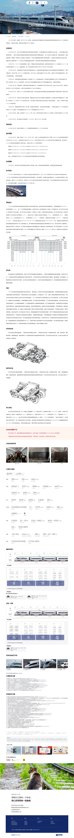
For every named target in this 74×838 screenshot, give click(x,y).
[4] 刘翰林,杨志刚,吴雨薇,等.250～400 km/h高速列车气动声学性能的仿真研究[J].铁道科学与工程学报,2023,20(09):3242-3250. (30, 700)
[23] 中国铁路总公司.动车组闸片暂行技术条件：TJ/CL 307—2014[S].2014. (20, 725)
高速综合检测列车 (14, 824)
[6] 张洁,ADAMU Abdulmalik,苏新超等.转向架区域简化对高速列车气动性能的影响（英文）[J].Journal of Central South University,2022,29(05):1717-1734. (35, 703)
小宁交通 (51, 822)
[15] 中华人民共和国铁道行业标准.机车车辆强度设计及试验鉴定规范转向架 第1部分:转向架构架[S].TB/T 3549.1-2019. (28, 714)
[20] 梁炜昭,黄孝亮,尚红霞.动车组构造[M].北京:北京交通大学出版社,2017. (20, 721)
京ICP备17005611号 (36, 829)
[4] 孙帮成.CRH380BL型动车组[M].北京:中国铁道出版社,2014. (18, 682)
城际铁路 (25, 823)
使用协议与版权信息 (18, 829)
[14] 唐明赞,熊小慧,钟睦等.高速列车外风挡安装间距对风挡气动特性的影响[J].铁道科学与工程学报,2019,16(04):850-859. (29, 713)
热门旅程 (38, 822)
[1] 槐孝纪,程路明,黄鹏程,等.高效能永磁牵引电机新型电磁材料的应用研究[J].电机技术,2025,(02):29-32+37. (26, 696)
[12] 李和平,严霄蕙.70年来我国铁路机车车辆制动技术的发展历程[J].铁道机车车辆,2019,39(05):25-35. (25, 710)
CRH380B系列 (19, 36)
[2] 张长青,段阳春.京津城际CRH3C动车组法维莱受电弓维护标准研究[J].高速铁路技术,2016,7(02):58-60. (26, 680)
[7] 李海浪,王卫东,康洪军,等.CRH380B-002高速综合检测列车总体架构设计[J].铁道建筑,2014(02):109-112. (26, 686)
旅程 (41, 3)
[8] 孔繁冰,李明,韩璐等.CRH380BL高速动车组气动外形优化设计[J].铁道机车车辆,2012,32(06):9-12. (25, 687)
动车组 (29, 3)
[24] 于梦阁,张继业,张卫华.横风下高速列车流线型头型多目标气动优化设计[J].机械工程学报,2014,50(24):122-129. (27, 726)
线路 (33, 3)
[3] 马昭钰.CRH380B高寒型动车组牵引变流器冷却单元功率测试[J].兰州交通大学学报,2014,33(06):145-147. (26, 681)
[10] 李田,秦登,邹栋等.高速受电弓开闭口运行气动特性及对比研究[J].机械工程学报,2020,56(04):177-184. (26, 708)
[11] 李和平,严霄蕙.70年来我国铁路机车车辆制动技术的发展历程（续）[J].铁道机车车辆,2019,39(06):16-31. (26, 709)
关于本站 (27, 741)
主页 (8, 36)
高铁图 (25, 821)
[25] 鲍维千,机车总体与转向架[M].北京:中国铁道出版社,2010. (17, 727)
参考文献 (27, 829)
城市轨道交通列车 (14, 823)
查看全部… (20, 673)
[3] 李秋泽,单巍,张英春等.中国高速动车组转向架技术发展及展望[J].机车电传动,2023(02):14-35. (24, 699)
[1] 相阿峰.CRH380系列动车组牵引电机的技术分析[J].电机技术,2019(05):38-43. (21, 678)
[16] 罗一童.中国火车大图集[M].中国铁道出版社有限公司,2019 (18, 716)
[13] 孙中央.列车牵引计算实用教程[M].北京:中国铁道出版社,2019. (18, 712)
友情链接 (30, 829)
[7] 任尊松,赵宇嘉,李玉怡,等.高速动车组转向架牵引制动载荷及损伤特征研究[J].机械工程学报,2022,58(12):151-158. (27, 704)
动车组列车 (13, 36)
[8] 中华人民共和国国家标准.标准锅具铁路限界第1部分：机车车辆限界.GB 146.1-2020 (22, 705)
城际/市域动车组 (14, 822)
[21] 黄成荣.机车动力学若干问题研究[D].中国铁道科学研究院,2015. (18, 722)
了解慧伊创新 (52, 823)
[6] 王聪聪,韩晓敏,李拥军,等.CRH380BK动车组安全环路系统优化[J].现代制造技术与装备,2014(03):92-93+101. (27, 685)
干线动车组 (13, 821)
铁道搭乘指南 (39, 821)
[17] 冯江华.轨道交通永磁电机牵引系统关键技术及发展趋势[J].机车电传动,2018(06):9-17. (23, 717)
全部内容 (51, 821)
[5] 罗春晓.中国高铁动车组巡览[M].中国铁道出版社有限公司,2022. (18, 702)
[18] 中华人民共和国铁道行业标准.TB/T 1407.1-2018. (16, 718)
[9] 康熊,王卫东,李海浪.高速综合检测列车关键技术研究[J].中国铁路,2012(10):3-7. (21, 688)
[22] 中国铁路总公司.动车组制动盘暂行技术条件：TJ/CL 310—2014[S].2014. (20, 723)
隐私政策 (23, 829)
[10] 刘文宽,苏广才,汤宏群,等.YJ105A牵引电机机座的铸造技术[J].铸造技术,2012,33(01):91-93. (24, 690)
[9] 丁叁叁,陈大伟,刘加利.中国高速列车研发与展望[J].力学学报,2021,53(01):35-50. (22, 707)
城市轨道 (25, 824)
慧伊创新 (13, 834)
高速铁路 (25, 822)
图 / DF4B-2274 (70, 33)
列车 (12, 818)
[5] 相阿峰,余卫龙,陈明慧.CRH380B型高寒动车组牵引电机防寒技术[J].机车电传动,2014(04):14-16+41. (25, 683)
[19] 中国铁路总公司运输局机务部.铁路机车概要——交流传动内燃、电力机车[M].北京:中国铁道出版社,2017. (26, 719)
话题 (44, 3)
